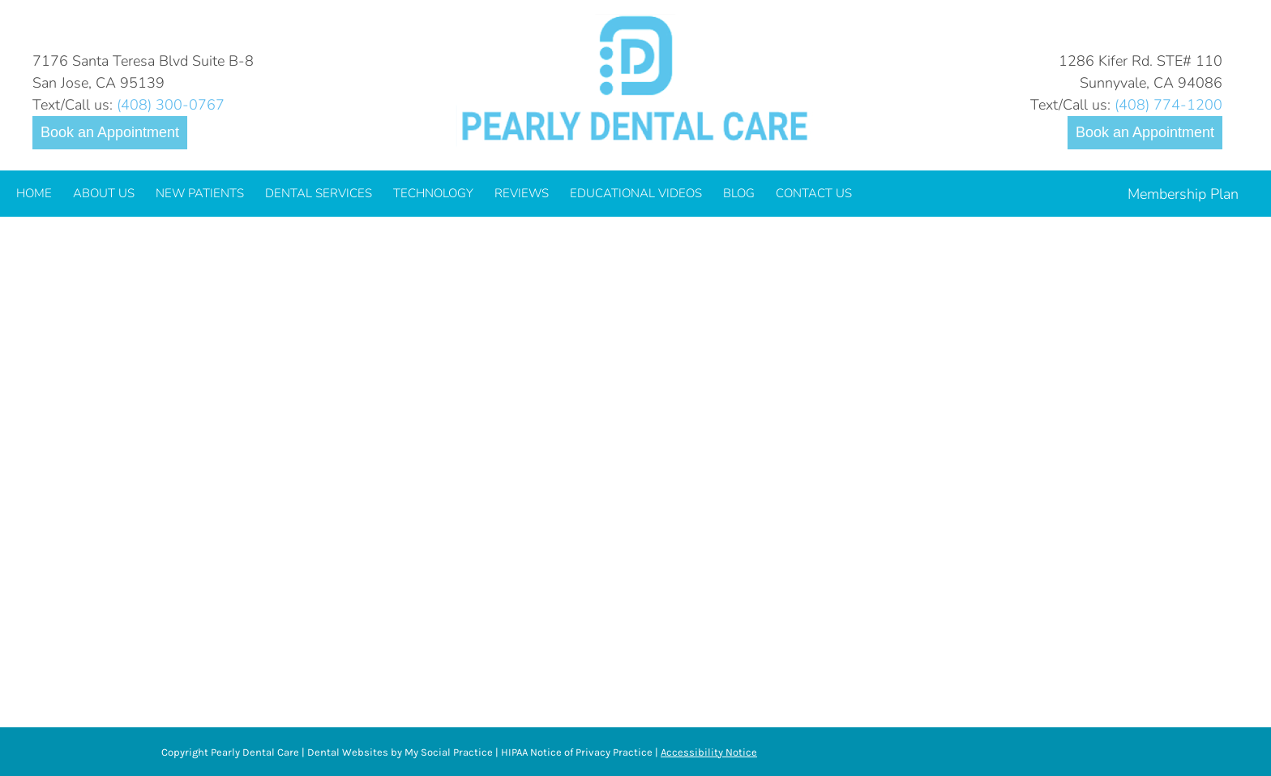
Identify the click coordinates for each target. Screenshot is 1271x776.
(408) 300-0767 (171, 104)
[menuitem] (34, 194)
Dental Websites (347, 752)
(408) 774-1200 (1168, 104)
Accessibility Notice (709, 752)
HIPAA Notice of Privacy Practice (577, 752)
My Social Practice (447, 752)
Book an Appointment (110, 132)
